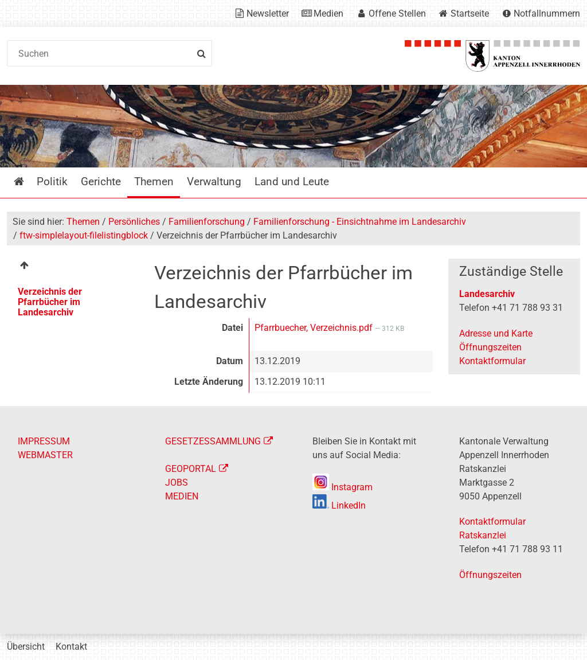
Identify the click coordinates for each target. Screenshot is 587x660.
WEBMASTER (45, 455)
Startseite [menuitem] (27, 181)
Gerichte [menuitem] (101, 181)
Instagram (342, 487)
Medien (328, 13)
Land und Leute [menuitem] (292, 181)
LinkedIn (339, 505)
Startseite (470, 13)
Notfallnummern (547, 13)
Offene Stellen (397, 13)
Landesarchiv (487, 293)
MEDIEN (181, 496)
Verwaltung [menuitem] (214, 181)
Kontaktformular (492, 361)
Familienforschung (207, 221)
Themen (83, 221)
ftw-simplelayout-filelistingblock (83, 235)
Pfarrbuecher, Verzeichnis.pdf (315, 327)
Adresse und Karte (496, 333)
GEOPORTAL (190, 468)
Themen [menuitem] (154, 181)
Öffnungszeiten (490, 347)
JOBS (176, 482)
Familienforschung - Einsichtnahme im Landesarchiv (359, 221)
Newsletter (267, 13)
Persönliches (134, 221)
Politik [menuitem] (52, 181)
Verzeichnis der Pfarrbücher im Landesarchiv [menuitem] (50, 302)
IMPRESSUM (44, 441)
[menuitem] (73, 267)
